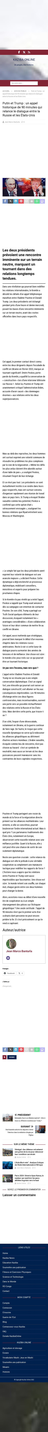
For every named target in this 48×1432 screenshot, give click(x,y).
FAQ (4, 1331)
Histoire (6, 1372)
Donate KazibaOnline (12, 1336)
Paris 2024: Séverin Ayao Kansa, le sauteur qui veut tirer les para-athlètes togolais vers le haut (29, 1178)
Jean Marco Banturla (12, 122)
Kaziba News (8, 1258)
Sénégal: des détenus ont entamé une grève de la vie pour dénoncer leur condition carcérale (29, 1151)
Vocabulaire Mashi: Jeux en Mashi (18, 1357)
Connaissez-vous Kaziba (14, 1326)
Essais (6, 1353)
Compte (6, 1303)
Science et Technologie (13, 1277)
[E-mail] (8, 958)
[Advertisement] (24, 24)
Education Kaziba (10, 1262)
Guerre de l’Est (9, 1317)
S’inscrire (7, 1312)
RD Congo (7, 1286)
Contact (6, 1291)
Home (5, 1253)
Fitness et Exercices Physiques (17, 1272)
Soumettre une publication (14, 1267)
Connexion (7, 1308)
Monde (12, 1057)
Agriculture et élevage (12, 1348)
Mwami (6, 1367)
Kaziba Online (21, 1157)
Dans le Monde (9, 1281)
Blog (5, 1322)
